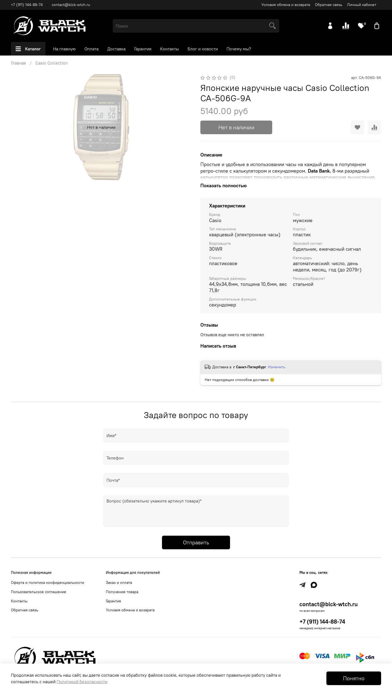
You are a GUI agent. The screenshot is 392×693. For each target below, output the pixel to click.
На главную (64, 48)
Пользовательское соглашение (38, 591)
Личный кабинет (361, 4)
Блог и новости (203, 48)
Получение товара (122, 591)
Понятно (354, 678)
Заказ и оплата (119, 582)
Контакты (169, 48)
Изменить (276, 366)
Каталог (28, 48)
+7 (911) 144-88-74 (27, 4)
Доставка (116, 48)
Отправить (196, 542)
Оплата (91, 48)
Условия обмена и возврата (285, 4)
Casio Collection (51, 63)
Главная (18, 63)
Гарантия (142, 48)
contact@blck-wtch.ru (71, 4)
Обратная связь (328, 4)
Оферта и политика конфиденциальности (47, 582)
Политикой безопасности (82, 681)
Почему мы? (238, 48)
